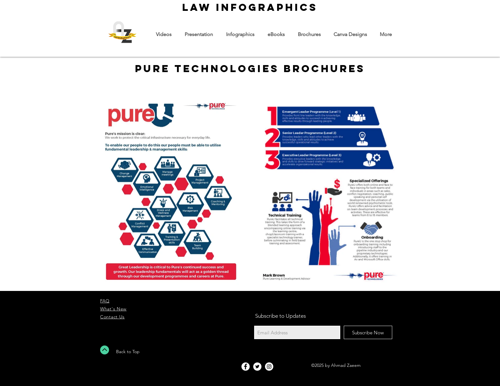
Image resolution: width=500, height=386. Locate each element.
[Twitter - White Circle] (257, 366)
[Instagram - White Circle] (269, 366)
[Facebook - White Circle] (245, 366)
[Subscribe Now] (368, 332)
